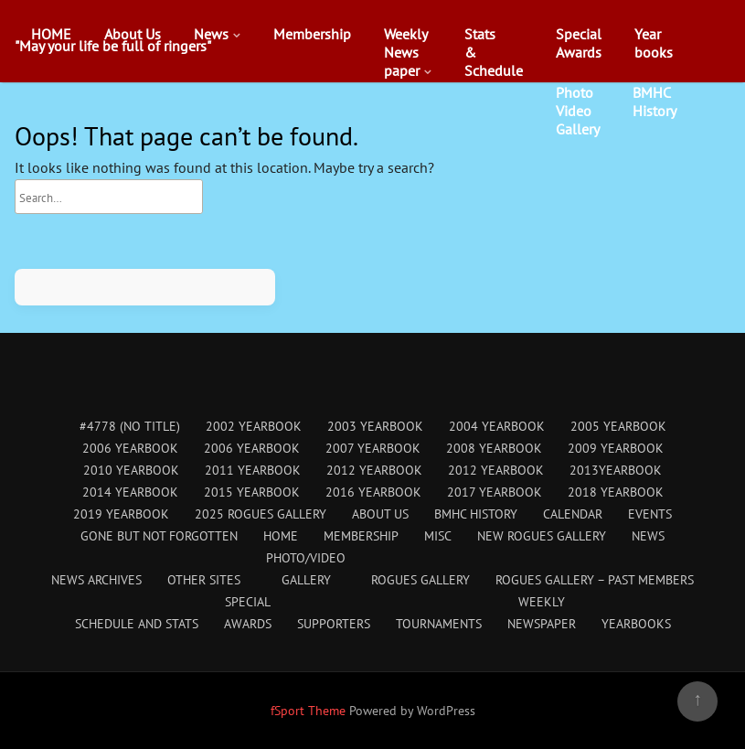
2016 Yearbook (373, 492)
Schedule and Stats (136, 623)
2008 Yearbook (494, 448)
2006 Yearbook (130, 448)
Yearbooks (653, 43)
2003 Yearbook (375, 426)
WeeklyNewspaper (406, 52)
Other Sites (203, 580)
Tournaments (439, 623)
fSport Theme (310, 710)
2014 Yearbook (130, 492)
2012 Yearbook (374, 470)
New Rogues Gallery (541, 536)
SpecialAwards (578, 43)
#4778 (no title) (130, 426)
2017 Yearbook (494, 492)
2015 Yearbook (252, 492)
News (211, 34)
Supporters (333, 623)
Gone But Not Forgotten (159, 536)
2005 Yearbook (618, 426)
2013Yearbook (615, 470)
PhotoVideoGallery (578, 110)
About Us (132, 34)
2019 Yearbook (121, 514)
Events (650, 514)
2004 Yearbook (497, 426)
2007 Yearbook (372, 448)
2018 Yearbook (616, 492)
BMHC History (475, 514)
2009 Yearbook (616, 448)
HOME (51, 34)
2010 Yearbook (131, 470)
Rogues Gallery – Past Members (594, 580)
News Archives (96, 580)
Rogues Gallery (420, 580)
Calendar (572, 514)
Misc (438, 536)
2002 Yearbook (254, 426)
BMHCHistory (654, 101)
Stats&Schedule (493, 52)
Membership (312, 34)
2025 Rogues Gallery (260, 514)
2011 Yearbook (253, 470)
